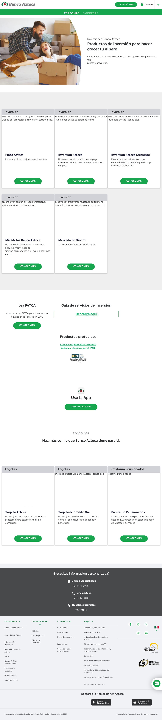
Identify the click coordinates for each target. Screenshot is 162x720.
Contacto (64, 621)
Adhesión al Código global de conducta (96, 671)
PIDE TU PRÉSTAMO (126, 4)
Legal (88, 621)
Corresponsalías (92, 666)
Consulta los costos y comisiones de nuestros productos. (137, 714)
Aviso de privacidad (93, 633)
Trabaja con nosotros (10, 670)
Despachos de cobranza (95, 685)
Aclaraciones (64, 633)
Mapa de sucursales (66, 638)
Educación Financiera (37, 642)
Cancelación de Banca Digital (64, 650)
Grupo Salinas (12, 676)
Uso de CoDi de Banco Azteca (11, 663)
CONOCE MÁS (134, 538)
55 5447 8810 (81, 598)
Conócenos (12, 621)
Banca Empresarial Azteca (13, 651)
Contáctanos (64, 628)
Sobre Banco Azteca (13, 636)
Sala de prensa (39, 636)
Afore (8, 657)
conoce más (81, 181)
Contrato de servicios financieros (98, 679)
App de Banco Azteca (13, 629)
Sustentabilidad (12, 680)
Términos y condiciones (95, 628)
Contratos (89, 656)
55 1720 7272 (81, 586)
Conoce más (28, 181)
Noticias (36, 631)
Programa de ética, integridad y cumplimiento (97, 650)
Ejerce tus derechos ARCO (96, 644)
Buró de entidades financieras (98, 661)
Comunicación (40, 623)
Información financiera (10, 643)
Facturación (63, 644)
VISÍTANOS (81, 610)
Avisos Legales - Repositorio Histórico (96, 638)
